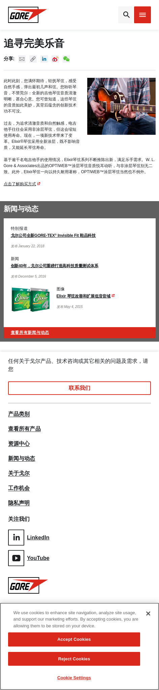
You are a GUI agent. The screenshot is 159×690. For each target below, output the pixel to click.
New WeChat (66, 59)
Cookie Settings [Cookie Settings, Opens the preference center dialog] (74, 678)
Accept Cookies (74, 639)
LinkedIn (29, 537)
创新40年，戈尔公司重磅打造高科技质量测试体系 (54, 265)
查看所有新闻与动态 (30, 332)
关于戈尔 (19, 473)
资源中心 (19, 443)
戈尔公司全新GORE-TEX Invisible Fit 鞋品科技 (53, 235)
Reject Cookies (74, 658)
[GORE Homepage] (27, 15)
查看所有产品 (24, 429)
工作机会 (19, 488)
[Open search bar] (125, 14)
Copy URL (33, 59)
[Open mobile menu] (142, 14)
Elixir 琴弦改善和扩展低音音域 (83, 296)
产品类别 (19, 414)
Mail (22, 59)
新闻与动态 (21, 458)
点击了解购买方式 (20, 184)
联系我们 (79, 388)
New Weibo (55, 59)
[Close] (148, 613)
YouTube (29, 558)
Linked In (44, 59)
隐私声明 (19, 503)
